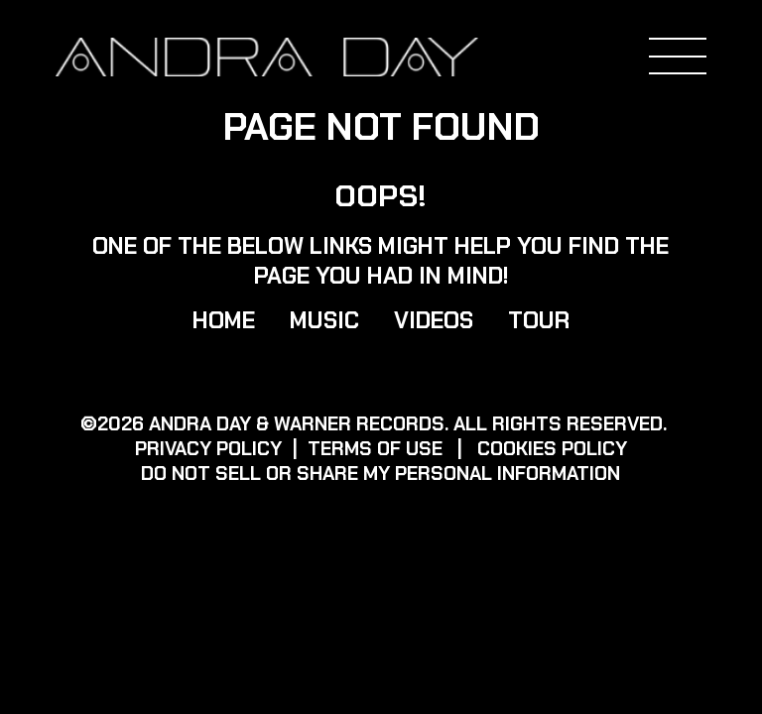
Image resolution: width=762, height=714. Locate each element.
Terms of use (375, 448)
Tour (539, 320)
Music (324, 320)
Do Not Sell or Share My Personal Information (380, 473)
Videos (433, 320)
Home (223, 320)
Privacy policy (208, 448)
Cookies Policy (552, 448)
